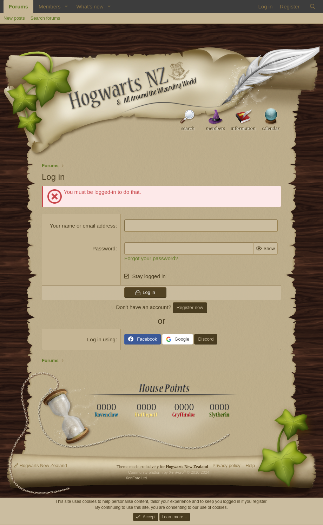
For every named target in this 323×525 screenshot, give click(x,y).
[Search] (312, 6)
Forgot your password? (151, 258)
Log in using (101, 339)
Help (250, 465)
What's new (89, 6)
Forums (18, 6)
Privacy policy (226, 465)
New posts (14, 18)
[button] (66, 6)
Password (104, 248)
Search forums (45, 18)
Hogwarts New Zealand (40, 465)
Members (50, 6)
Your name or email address (83, 226)
